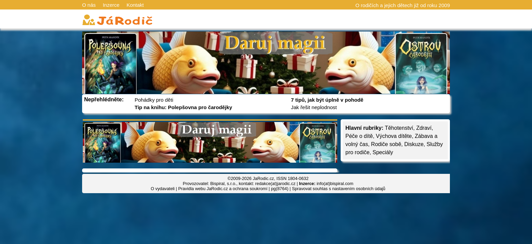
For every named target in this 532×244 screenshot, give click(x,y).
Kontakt (135, 5)
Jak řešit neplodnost (314, 107)
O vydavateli (162, 188)
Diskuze (413, 144)
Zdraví (424, 128)
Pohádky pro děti (154, 100)
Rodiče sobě (386, 144)
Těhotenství (399, 128)
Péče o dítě (359, 136)
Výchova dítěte (394, 136)
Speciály (383, 152)
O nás (89, 5)
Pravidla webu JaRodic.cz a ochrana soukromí (222, 188)
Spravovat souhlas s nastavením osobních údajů (338, 188)
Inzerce (111, 5)
